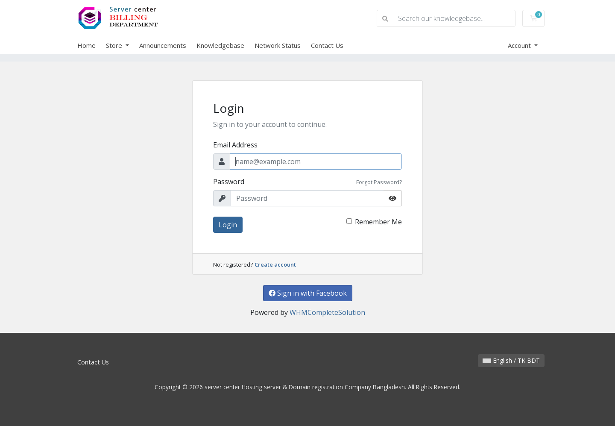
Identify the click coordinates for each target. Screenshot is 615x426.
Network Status (278, 45)
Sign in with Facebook (308, 293)
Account (520, 45)
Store (115, 45)
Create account (275, 264)
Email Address (235, 145)
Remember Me (378, 221)
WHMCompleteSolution (327, 312)
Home (86, 45)
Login (228, 224)
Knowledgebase (220, 45)
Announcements (162, 45)
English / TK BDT (511, 360)
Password (228, 181)
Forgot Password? (379, 182)
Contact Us (327, 45)
